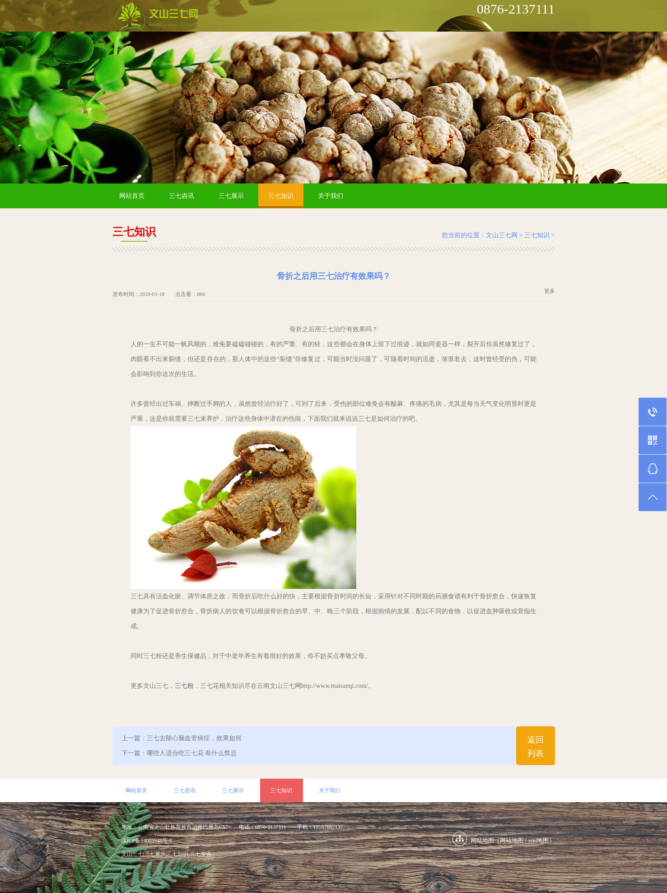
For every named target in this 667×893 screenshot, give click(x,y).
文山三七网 (502, 235)
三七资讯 (200, 854)
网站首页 (132, 196)
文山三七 (132, 854)
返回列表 (535, 746)
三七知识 (281, 196)
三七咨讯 (181, 196)
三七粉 (184, 685)
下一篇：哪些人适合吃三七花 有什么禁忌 (179, 753)
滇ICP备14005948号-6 (147, 840)
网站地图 (511, 840)
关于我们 (330, 196)
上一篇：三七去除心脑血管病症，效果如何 (181, 738)
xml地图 (538, 840)
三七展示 (231, 196)
